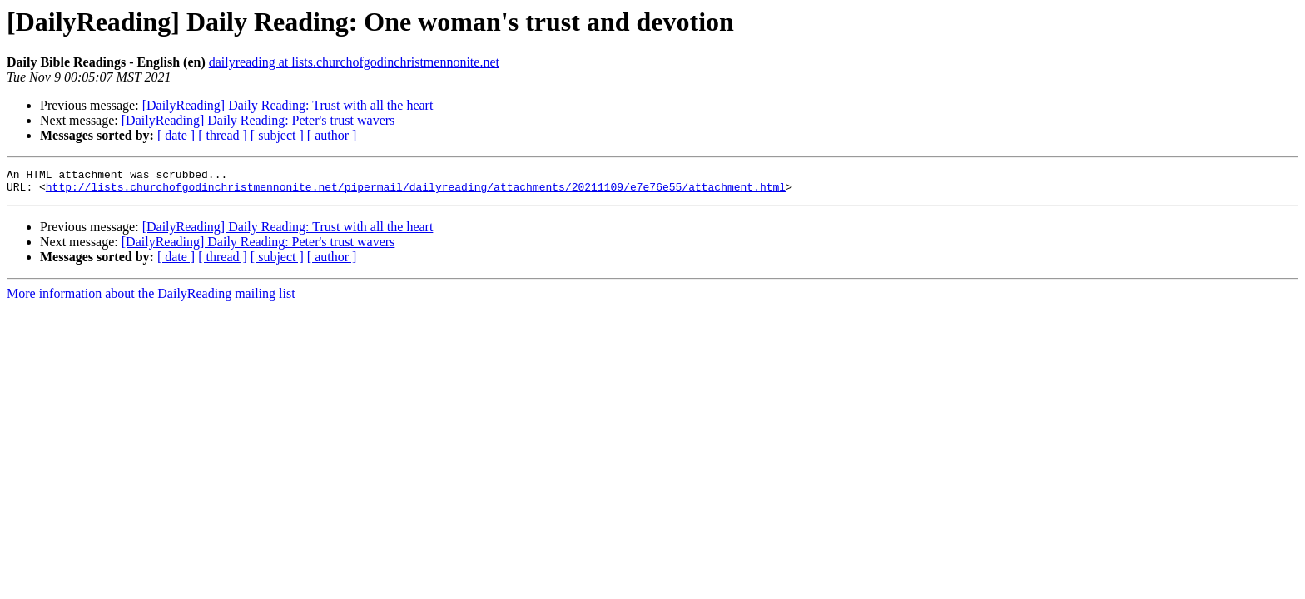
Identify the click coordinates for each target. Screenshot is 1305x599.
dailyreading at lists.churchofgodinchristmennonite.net (354, 62)
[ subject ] (277, 135)
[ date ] (176, 135)
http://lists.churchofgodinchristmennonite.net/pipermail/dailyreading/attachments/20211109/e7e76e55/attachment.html (416, 191)
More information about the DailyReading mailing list (151, 298)
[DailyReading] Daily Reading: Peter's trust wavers (258, 120)
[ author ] (332, 135)
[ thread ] (222, 135)
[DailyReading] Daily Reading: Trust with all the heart (288, 105)
